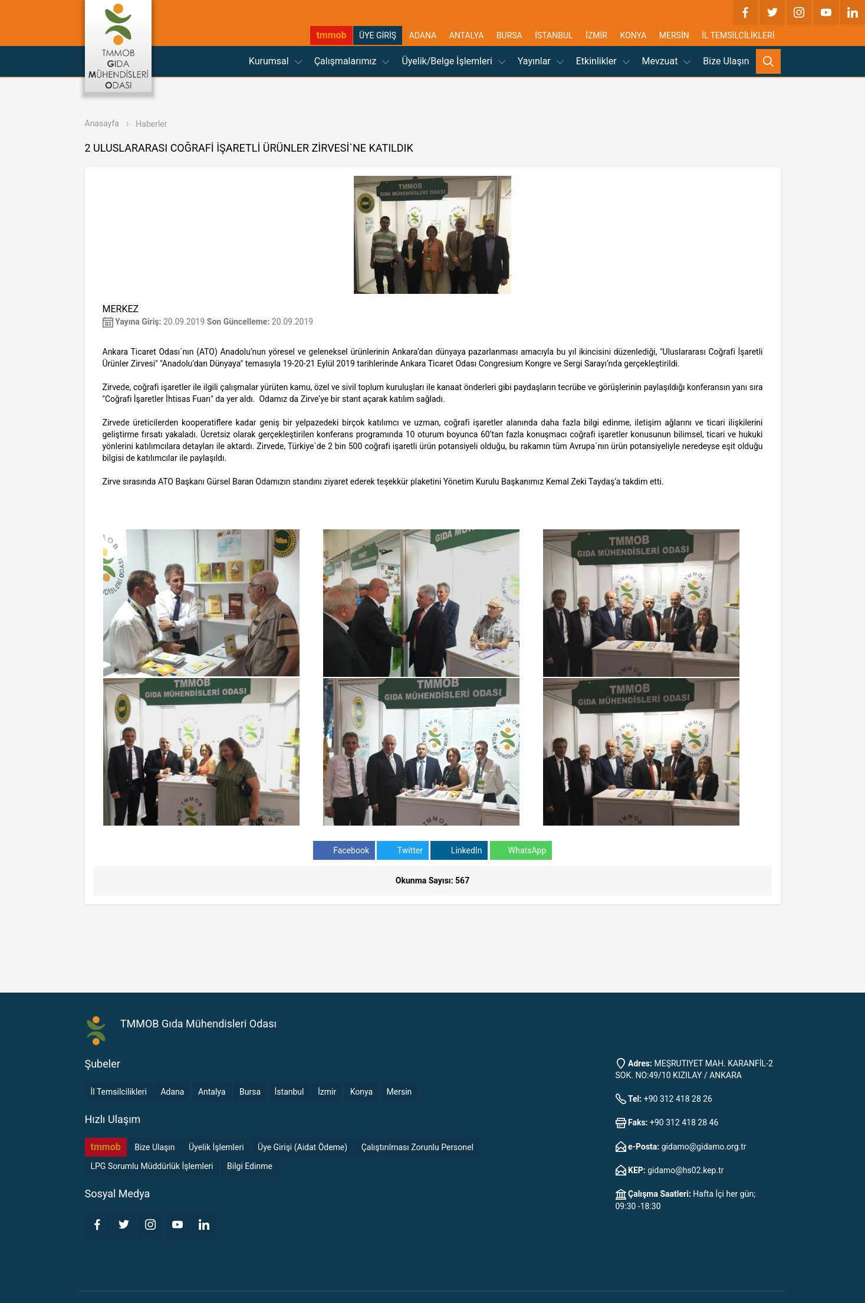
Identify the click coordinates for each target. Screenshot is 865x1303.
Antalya (212, 1091)
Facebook (344, 851)
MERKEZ (121, 309)
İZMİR (596, 35)
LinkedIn (459, 851)
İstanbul (289, 1091)
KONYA (633, 35)
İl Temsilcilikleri (119, 1091)
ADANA (423, 35)
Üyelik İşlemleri (216, 1147)
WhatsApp (521, 851)
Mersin (399, 1091)
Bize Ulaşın (726, 61)
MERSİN (674, 35)
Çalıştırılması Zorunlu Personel (417, 1147)
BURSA (509, 35)
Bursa (250, 1091)
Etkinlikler (603, 61)
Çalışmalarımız (352, 61)
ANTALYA (466, 35)
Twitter (402, 851)
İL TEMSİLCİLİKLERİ (738, 35)
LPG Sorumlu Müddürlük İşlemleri (152, 1166)
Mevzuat (666, 61)
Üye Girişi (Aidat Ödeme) (302, 1147)
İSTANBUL (554, 35)
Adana (172, 1091)
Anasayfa (102, 123)
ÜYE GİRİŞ (377, 35)
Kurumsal (275, 61)
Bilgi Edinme (249, 1166)
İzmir (327, 1091)
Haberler (151, 124)
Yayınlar (541, 61)
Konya (361, 1091)
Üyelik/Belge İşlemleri (453, 61)
